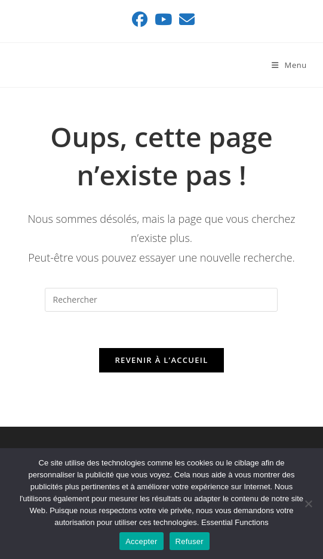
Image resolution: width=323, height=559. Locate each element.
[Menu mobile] (289, 65)
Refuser (190, 541)
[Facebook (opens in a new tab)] (139, 19)
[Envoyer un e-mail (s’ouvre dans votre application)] (185, 19)
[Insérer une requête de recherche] (161, 300)
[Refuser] (308, 504)
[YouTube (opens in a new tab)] (163, 19)
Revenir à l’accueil (161, 360)
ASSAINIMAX (57, 64)
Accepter (141, 541)
